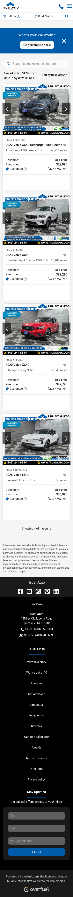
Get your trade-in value (37, 44)
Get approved (36, 694)
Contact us (36, 705)
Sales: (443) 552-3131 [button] (37, 629)
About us (36, 683)
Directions (36, 769)
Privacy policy (37, 779)
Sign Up (36, 851)
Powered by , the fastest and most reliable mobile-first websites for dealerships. (36, 882)
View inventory (36, 662)
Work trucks (36, 672)
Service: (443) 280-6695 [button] (36, 635)
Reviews (36, 726)
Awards (36, 747)
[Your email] (36, 841)
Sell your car (36, 715)
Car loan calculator (36, 737)
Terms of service (36, 758)
